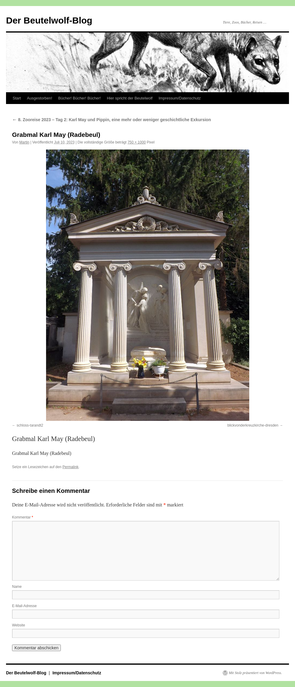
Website (18, 625)
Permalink (70, 467)
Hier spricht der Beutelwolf (130, 98)
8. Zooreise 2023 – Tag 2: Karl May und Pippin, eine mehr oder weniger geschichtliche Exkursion (111, 119)
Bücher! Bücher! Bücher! (79, 98)
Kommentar (22, 517)
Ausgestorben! (39, 98)
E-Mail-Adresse (24, 606)
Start (17, 98)
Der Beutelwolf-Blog (49, 20)
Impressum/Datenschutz (180, 98)
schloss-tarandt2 (30, 425)
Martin (24, 142)
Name (17, 587)
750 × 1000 (137, 142)
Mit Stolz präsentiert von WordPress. (255, 673)
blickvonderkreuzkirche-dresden (252, 425)
